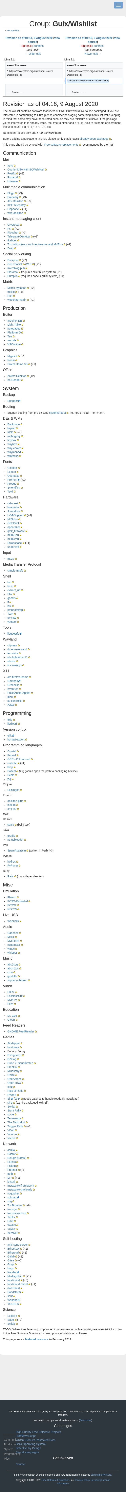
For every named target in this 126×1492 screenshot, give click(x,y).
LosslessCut (14, 995)
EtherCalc (13, 1248)
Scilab (11, 1323)
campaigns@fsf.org (101, 1474)
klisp (10, 767)
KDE (10, 432)
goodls (11, 598)
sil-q (9, 1102)
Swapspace (14, 542)
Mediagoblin (14, 1276)
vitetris (11, 1138)
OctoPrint (13, 523)
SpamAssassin (16, 850)
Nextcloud (13, 1280)
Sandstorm (14, 1292)
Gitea (10, 1260)
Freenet (12, 1169)
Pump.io (12, 276)
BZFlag (11, 1059)
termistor (12, 653)
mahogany (13, 436)
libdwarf (12, 723)
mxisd (11, 291)
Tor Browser (14, 1205)
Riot (9, 295)
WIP (28, 264)
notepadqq (13, 328)
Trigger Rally (15, 1126)
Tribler (11, 1217)
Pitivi (10, 1003)
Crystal (11, 751)
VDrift (10, 1130)
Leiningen (13, 789)
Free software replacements (61, 144)
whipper (12, 952)
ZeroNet (12, 1233)
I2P (9, 1177)
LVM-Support (15, 515)
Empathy (12, 197)
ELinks (11, 1161)
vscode (11, 340)
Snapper (12, 400)
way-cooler (14, 448)
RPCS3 (12, 909)
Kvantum (12, 688)
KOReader (13, 379)
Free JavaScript (26, 1435)
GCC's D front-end (18, 759)
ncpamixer (13, 944)
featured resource (36, 1339)
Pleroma (12, 272)
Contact (21, 1464)
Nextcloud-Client (17, 1284)
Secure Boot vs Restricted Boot (35, 1440)
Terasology (14, 1118)
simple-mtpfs (15, 570)
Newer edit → (93, 53)
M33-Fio (12, 519)
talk (29, 45)
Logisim (12, 1315)
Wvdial (11, 1225)
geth (10, 1173)
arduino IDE (14, 320)
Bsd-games (14, 1055)
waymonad (14, 452)
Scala (10, 775)
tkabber (12, 240)
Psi (9, 228)
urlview (11, 617)
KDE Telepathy (16, 205)
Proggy (11, 483)
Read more (85, 1420)
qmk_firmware (16, 531)
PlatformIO (14, 332)
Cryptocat (13, 224)
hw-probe (13, 507)
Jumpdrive (13, 511)
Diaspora (12, 260)
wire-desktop (15, 213)
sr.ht (9, 1296)
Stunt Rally (14, 1110)
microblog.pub (16, 268)
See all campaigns (27, 1452)
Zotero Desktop (16, 376)
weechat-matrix (16, 299)
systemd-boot (57, 412)
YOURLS (13, 1304)
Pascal (11, 771)
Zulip (10, 248)
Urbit (10, 1221)
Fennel (11, 755)
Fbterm (11, 897)
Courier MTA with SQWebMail (25, 169)
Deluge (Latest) (16, 1158)
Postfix (11, 173)
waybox (12, 444)
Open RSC (14, 1082)
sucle (10, 1114)
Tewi (10, 491)
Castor (11, 1154)
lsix (9, 606)
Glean (11, 1019)
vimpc (11, 948)
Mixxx (10, 936)
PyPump (12, 865)
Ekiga (10, 193)
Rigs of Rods (15, 1090)
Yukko (11, 1229)
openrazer (13, 527)
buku (10, 586)
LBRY (10, 992)
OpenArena (14, 1078)
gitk (9, 735)
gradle (11, 835)
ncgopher (13, 1193)
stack (10, 824)
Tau (9, 336)
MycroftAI (13, 940)
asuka (11, 1150)
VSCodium (14, 344)
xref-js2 (11, 808)
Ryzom (11, 1094)
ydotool (11, 621)
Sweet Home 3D (17, 364)
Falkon (11, 1165)
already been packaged (94, 138)
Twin (10, 613)
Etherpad (13, 1252)
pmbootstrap (15, 609)
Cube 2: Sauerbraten (20, 1063)
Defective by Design (28, 1448)
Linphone (13, 209)
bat (9, 582)
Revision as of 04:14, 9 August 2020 (29, 38)
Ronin (11, 360)
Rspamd (12, 177)
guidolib (12, 976)
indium (11, 804)
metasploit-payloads (19, 1189)
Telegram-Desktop (18, 236)
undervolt (13, 546)
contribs (39, 45)
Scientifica (13, 487)
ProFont (12, 479)
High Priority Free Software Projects (38, 1432)
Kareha (11, 1272)
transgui (12, 1209)
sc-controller (14, 700)
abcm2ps (13, 968)
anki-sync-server (17, 1244)
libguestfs (13, 633)
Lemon (11, 471)
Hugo (10, 1268)
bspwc (11, 428)
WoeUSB (13, 921)
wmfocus (12, 456)
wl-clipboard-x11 (17, 657)
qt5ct (10, 696)
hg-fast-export (15, 739)
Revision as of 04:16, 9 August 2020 (89, 38)
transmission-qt (16, 1213)
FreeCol (12, 1067)
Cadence (12, 932)
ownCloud (13, 1288)
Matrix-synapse (16, 287)
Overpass (13, 475)
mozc (10, 558)
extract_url (13, 590)
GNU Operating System (31, 1444)
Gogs (10, 1264)
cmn (9, 972)
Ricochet (12, 232)
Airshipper (13, 1043)
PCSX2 (11, 905)
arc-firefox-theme (17, 677)
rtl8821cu (13, 535)
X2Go (10, 704)
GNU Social (14, 264)
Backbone (13, 424)
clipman (12, 645)
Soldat (11, 1106)
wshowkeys (14, 665)
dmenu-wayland (17, 649)
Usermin (12, 181)
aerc (10, 165)
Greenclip (13, 685)
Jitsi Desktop (15, 201)
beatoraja (13, 1047)
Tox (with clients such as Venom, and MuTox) (35, 244)
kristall (11, 1181)
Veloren (12, 1134)
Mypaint (12, 356)
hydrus (11, 861)
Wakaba (12, 1300)
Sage (10, 1319)
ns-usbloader (15, 839)
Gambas (12, 681)
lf (8, 602)
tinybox (11, 440)
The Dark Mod (16, 1122)
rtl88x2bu (13, 539)
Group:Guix (13, 30)
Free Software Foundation (55, 1480)
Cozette (12, 467)
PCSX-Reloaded (17, 901)
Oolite (11, 1075)
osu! (9, 1086)
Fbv (9, 594)
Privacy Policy (82, 1480)
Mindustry (13, 1071)
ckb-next (12, 503)
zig (9, 779)
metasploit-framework (20, 1185)
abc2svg (12, 964)
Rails (10, 876)
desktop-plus (15, 801)
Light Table (14, 324)
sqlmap (11, 1197)
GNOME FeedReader (20, 1031)
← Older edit (33, 53)
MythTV (12, 999)
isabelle (12, 763)
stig (9, 1201)
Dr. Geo (12, 1015)
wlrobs (11, 661)
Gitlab (11, 1256)
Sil (8, 1098)
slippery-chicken (17, 980)
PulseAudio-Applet (18, 692)
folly (9, 719)
